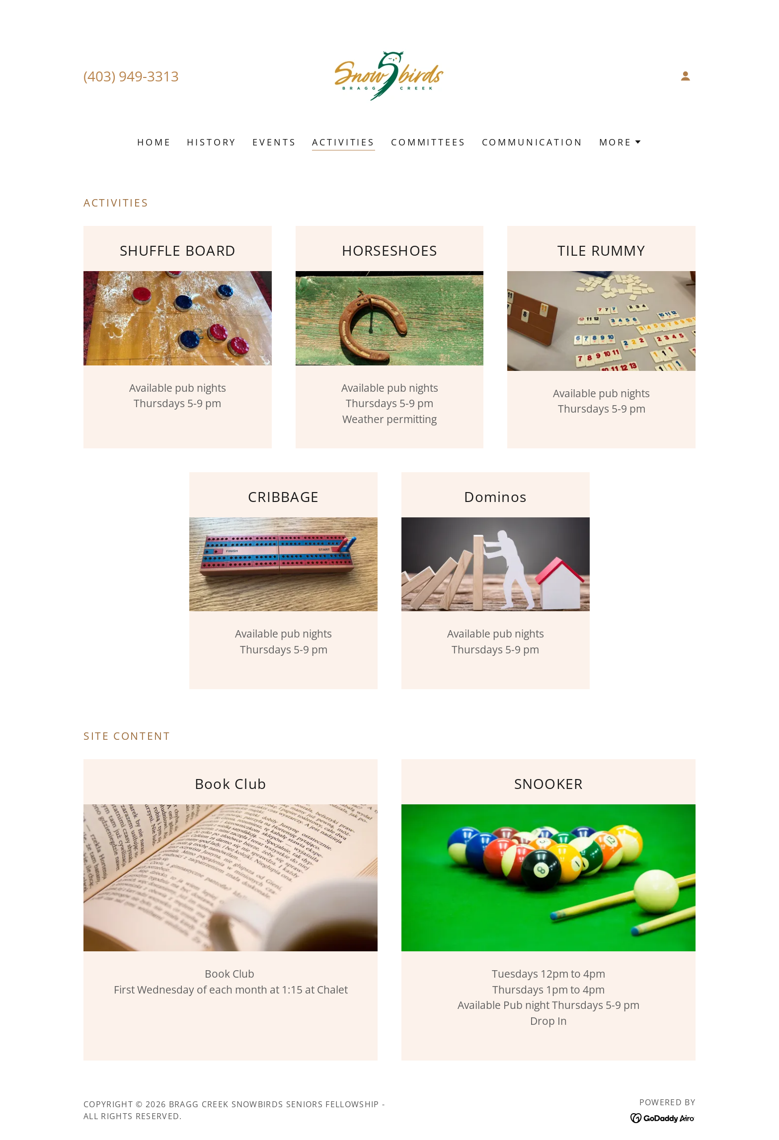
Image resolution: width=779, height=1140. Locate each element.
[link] (389, 75)
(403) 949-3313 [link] (131, 76)
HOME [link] (154, 142)
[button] (686, 76)
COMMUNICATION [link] (532, 142)
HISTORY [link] (211, 142)
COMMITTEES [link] (428, 142)
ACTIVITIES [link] (343, 142)
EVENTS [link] (274, 142)
